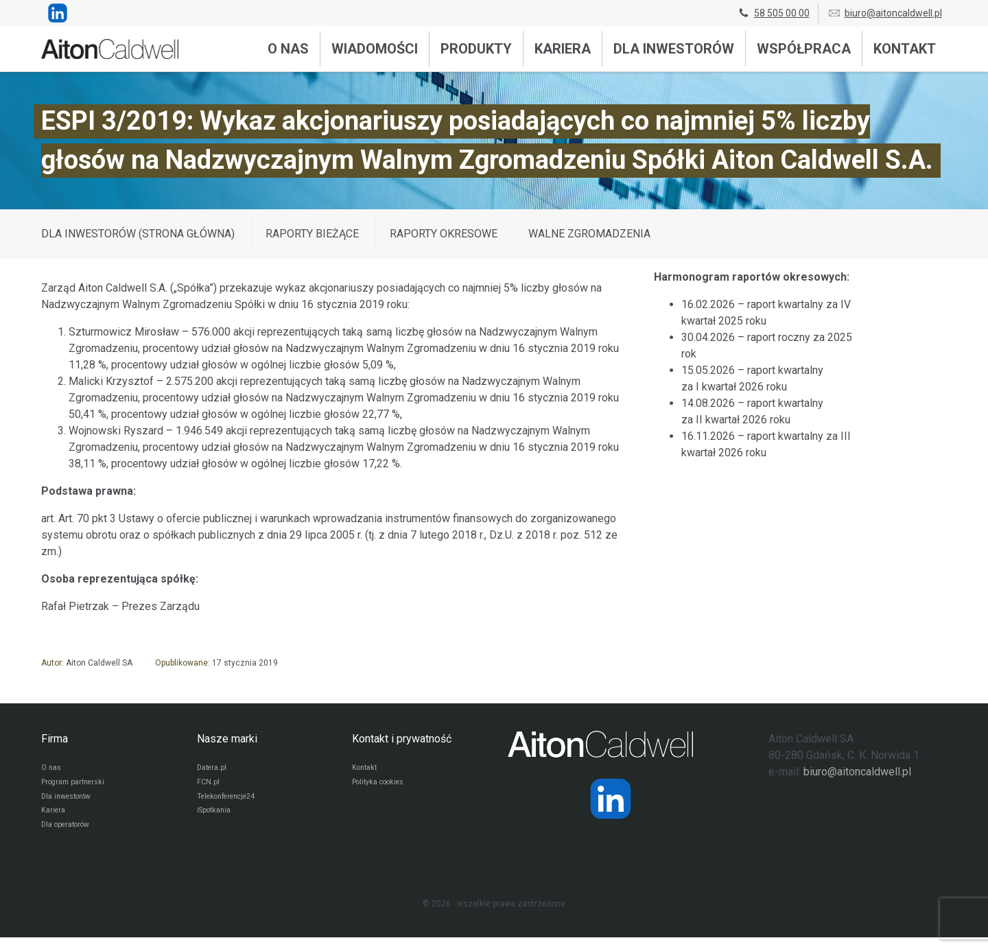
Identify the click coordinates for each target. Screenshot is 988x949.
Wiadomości (374, 48)
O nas (288, 48)
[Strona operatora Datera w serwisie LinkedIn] (610, 798)
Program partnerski (77, 785)
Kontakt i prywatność (401, 738)
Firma (54, 738)
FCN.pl (208, 785)
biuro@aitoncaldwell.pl (884, 13)
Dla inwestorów (673, 48)
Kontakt (904, 48)
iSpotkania (216, 818)
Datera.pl (214, 769)
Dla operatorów (69, 835)
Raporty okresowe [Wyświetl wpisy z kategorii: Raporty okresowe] (443, 233)
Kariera (562, 48)
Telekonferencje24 (232, 802)
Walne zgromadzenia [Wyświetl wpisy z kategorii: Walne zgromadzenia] (589, 233)
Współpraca (804, 48)
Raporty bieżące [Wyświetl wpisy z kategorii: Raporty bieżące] (312, 233)
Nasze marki (227, 738)
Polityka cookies (383, 785)
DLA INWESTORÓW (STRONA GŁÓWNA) (138, 233)
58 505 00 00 (773, 13)
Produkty (476, 48)
